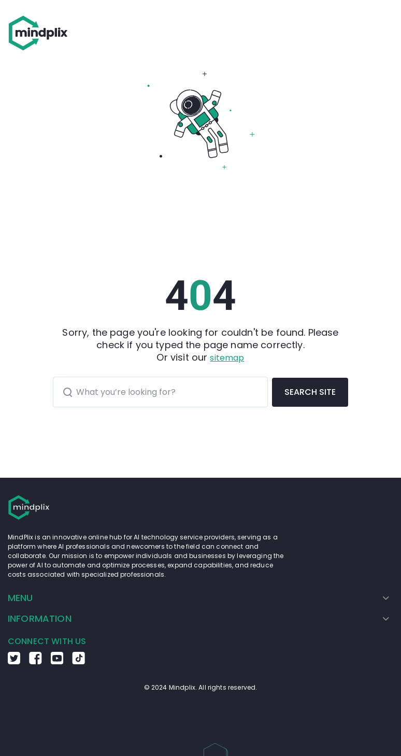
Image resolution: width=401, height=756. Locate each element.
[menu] (200, 608)
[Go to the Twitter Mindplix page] (14, 662)
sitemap (227, 358)
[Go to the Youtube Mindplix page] (57, 662)
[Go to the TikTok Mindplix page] (78, 662)
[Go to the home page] (38, 33)
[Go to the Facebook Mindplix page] (35, 662)
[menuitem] (198, 598)
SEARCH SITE (310, 392)
